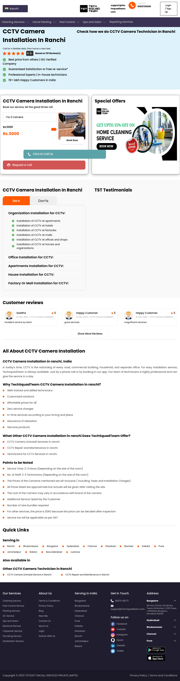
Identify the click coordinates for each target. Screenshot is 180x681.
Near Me (43, 615)
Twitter (117, 650)
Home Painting (45, 22)
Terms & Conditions (49, 600)
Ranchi (11, 546)
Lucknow (75, 551)
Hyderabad (73, 546)
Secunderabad (54, 551)
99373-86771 (122, 600)
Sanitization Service (13, 641)
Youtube (118, 629)
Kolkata (146, 546)
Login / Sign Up (168, 8)
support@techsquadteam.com (118, 8)
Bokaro (33, 551)
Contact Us (45, 620)
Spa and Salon (95, 22)
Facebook (119, 623)
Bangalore (52, 546)
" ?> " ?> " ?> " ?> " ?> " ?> (30, 117)
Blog (41, 610)
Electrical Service (12, 625)
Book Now (72, 140)
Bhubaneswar (30, 546)
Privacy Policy (46, 605)
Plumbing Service (12, 636)
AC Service (8, 615)
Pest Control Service (13, 605)
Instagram (119, 634)
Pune (161, 546)
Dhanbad (110, 546)
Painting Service (11, 610)
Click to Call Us (43, 154)
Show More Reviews (90, 333)
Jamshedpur (14, 551)
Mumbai (128, 546)
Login (41, 631)
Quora (117, 640)
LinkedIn (118, 645)
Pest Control (69, 22)
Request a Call (22, 165)
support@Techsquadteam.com (128, 609)
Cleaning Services (16, 22)
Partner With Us (47, 636)
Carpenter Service (12, 631)
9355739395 (144, 6)
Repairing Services (121, 22)
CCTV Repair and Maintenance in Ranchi (87, 574)
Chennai (92, 546)
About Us (43, 625)
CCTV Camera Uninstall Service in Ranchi (29, 574)
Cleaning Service (12, 600)
